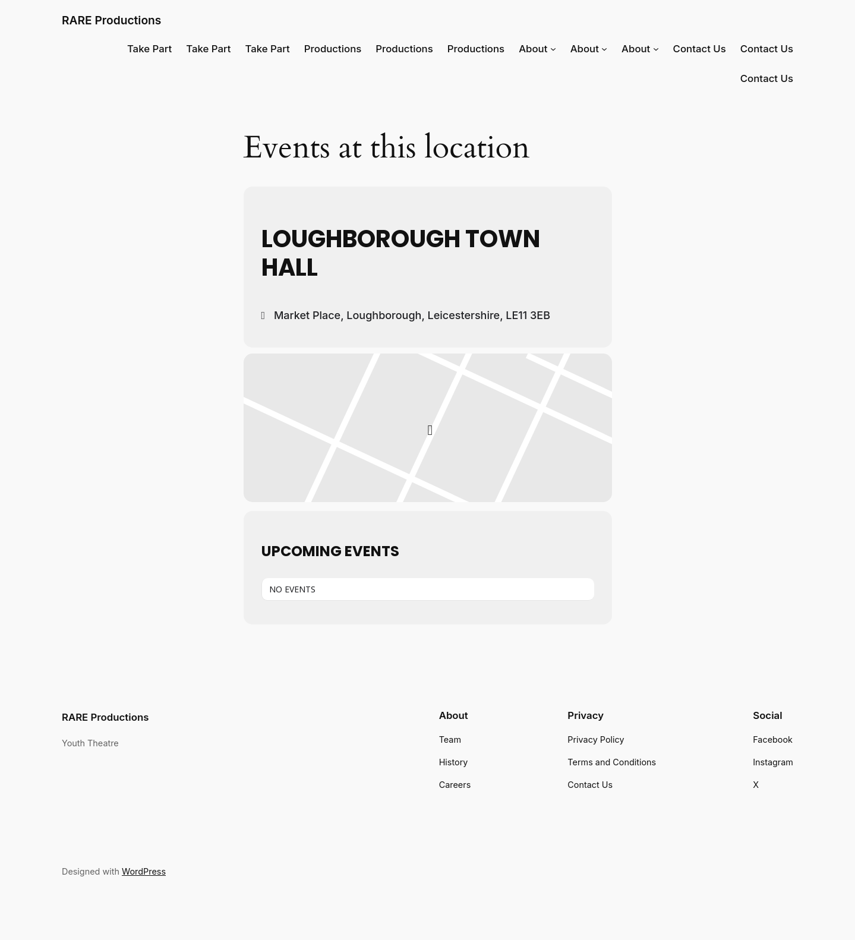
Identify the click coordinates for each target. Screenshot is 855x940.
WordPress (144, 871)
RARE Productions (111, 20)
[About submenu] (553, 49)
